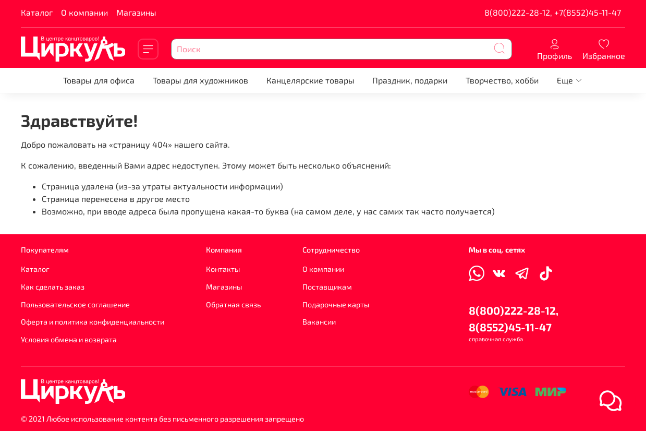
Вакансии (319, 321)
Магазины (136, 12)
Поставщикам (327, 286)
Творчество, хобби (502, 80)
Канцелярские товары (310, 80)
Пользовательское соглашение (75, 304)
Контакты (223, 269)
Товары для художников (200, 80)
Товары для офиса (99, 80)
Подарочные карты (335, 304)
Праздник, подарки (409, 80)
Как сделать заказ (52, 286)
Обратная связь (233, 304)
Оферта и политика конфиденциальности (92, 321)
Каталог (37, 12)
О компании (84, 12)
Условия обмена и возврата (69, 339)
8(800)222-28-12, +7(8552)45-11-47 (552, 12)
